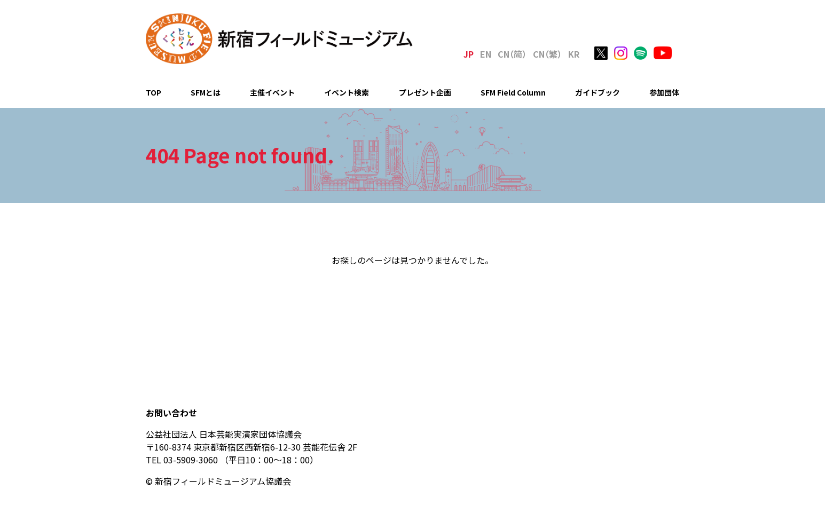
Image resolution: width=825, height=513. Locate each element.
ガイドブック (597, 92)
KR (573, 54)
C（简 (512, 54)
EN (485, 54)
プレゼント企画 (425, 92)
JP (468, 54)
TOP (153, 92)
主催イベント (272, 92)
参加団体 (664, 92)
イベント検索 (346, 92)
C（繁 (547, 54)
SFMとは (206, 92)
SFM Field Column (513, 92)
